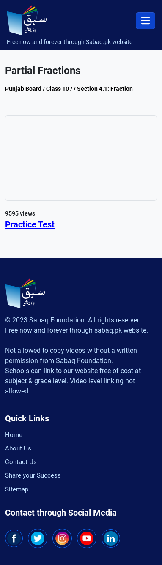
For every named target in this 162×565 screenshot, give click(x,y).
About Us (18, 448)
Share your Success (33, 475)
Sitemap (16, 489)
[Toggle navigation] (145, 20)
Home (13, 434)
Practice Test (30, 224)
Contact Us (21, 462)
